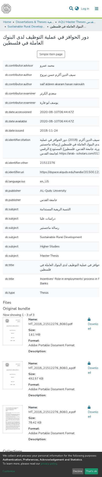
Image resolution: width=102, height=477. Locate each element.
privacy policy (49, 463)
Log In (85, 9)
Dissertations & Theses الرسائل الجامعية (35, 22)
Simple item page (51, 54)
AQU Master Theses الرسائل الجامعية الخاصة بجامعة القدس (77, 22)
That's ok (91, 471)
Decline (77, 471)
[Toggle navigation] (96, 9)
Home (7, 22)
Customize (9, 471)
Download (93, 324)
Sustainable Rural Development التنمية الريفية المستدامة (27, 26)
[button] (77, 8)
